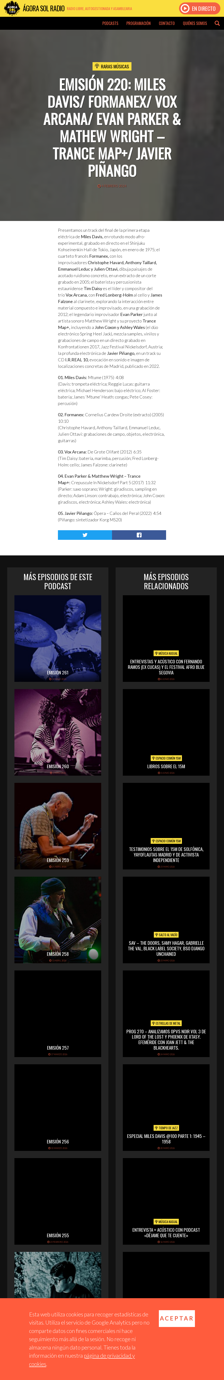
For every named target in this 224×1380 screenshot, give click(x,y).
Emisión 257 (58, 1047)
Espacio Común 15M (166, 758)
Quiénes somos (195, 23)
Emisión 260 (58, 766)
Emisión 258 (58, 953)
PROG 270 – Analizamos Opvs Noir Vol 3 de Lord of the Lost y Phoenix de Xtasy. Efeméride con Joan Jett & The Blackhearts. (166, 1039)
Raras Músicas (115, 66)
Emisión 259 (58, 860)
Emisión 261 (57, 672)
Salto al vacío (166, 934)
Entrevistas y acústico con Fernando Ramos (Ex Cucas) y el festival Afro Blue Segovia (166, 667)
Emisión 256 (58, 1141)
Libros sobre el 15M (166, 766)
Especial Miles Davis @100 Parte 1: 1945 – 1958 (166, 1138)
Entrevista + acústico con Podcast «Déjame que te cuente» (166, 1232)
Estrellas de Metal (166, 1023)
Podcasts (110, 23)
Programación (138, 23)
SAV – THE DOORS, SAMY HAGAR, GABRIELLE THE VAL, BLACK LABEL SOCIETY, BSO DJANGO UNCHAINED (166, 948)
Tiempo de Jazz (166, 1127)
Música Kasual (166, 653)
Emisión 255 (58, 1235)
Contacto (167, 23)
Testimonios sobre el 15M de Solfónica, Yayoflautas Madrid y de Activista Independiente (166, 854)
